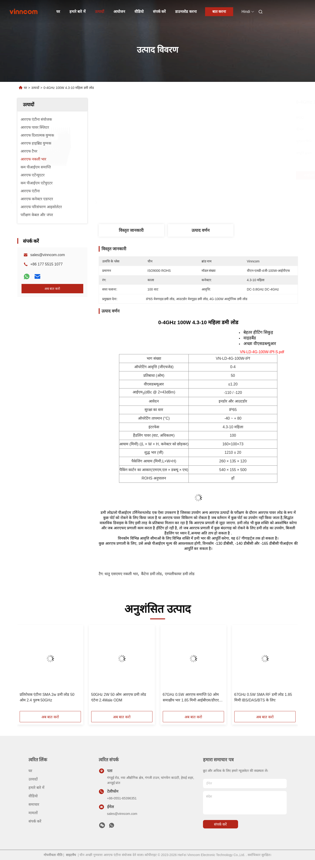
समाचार (34, 804)
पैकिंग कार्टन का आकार (135, 470)
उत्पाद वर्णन (201, 230)
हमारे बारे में (77, 12)
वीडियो (139, 12)
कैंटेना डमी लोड (151, 574)
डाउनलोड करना (185, 12)
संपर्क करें (159, 12)
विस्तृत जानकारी (131, 230)
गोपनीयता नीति (53, 855)
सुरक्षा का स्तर (154, 410)
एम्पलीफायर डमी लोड (180, 574)
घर (58, 12)
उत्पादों (99, 12)
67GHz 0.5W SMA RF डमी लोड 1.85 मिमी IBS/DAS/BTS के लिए (263, 697)
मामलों (33, 813)
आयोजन (119, 12)
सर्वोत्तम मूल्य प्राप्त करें (225, 175)
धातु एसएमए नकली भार (121, 574)
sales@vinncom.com (47, 255)
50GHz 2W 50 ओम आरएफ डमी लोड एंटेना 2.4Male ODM (118, 697)
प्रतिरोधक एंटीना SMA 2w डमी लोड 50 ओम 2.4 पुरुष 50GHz (47, 697)
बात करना (219, 12)
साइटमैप (71, 855)
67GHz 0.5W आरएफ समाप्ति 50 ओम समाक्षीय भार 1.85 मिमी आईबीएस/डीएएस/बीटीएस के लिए (193, 698)
